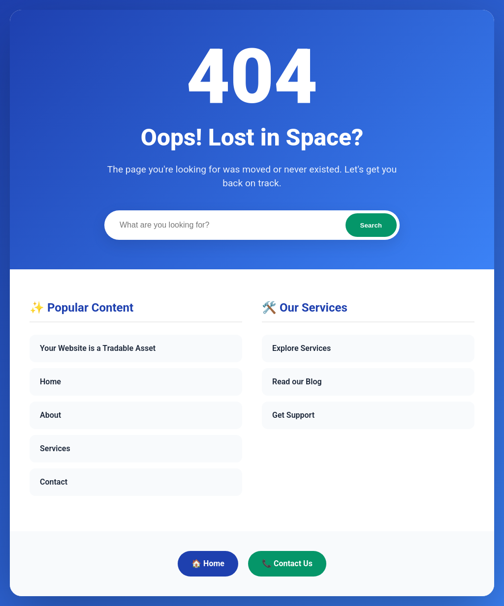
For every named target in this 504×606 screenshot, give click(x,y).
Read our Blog (297, 381)
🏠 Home (207, 563)
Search (371, 225)
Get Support (293, 415)
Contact (53, 482)
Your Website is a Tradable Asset (98, 348)
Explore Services (301, 348)
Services (55, 448)
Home (50, 381)
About (50, 415)
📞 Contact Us (287, 563)
